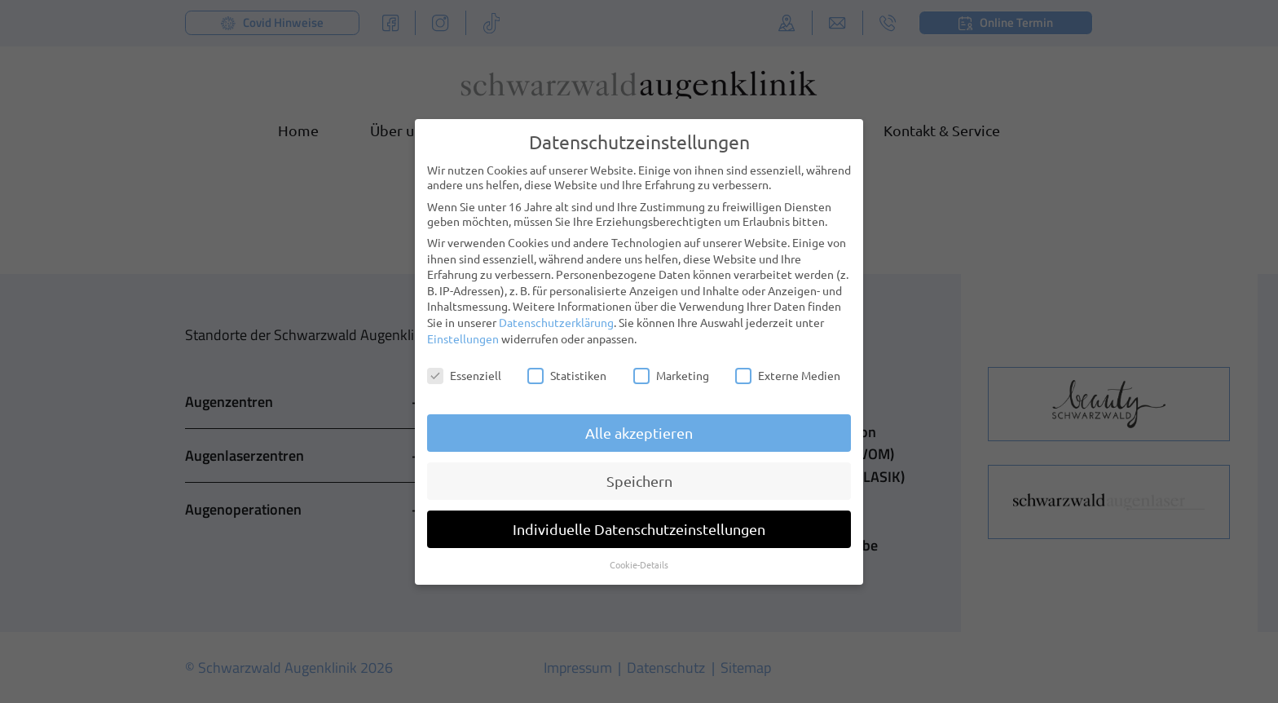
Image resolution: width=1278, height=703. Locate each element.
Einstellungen (463, 327)
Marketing (671, 363)
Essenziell (464, 363)
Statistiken (566, 363)
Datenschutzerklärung (556, 310)
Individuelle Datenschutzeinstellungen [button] (639, 517)
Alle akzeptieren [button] (639, 421)
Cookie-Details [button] (639, 552)
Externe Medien (787, 363)
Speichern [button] (639, 469)
